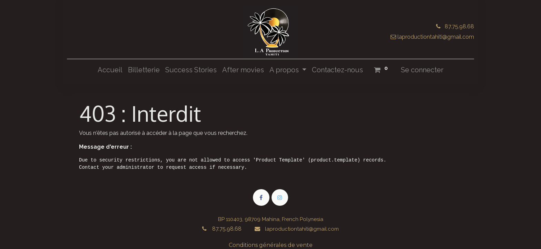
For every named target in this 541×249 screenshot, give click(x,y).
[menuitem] (110, 70)
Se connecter (422, 70)
